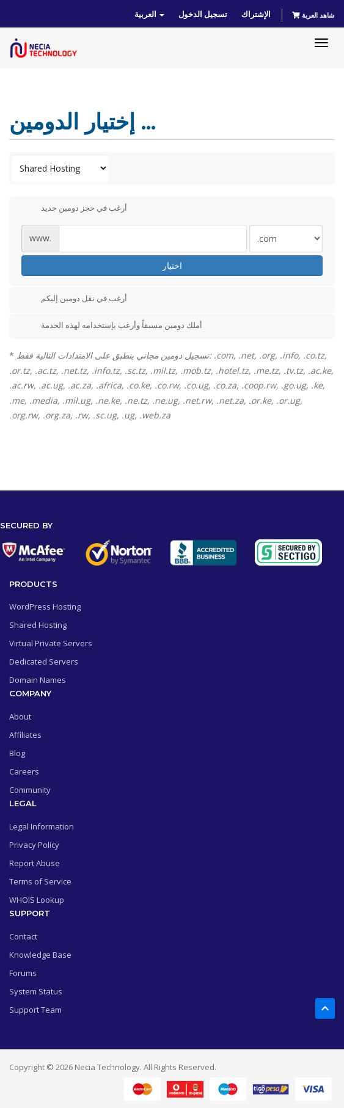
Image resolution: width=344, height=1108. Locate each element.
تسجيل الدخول (202, 14)
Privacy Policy (34, 844)
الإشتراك (256, 14)
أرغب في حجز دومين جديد (74, 209)
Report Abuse (34, 863)
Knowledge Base (40, 954)
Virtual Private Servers (50, 643)
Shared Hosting (38, 624)
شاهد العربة (313, 15)
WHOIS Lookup (36, 899)
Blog (17, 753)
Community (30, 789)
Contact (23, 936)
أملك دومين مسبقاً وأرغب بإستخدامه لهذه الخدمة (111, 325)
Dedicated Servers (43, 661)
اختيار (172, 265)
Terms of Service (40, 881)
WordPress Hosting (45, 606)
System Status (35, 991)
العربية (149, 14)
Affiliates (25, 734)
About (20, 716)
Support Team (35, 1009)
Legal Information (41, 826)
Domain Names (37, 679)
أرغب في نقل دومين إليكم (74, 299)
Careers (24, 771)
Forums (23, 973)
